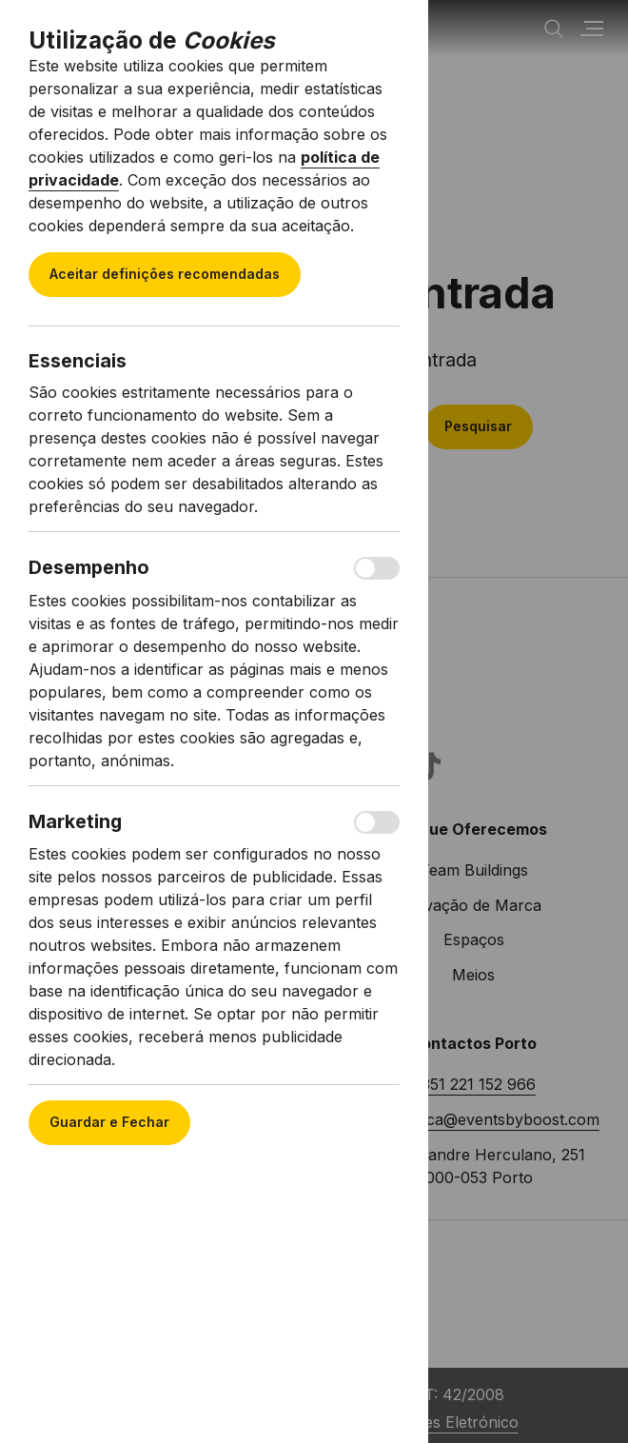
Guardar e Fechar (109, 1122)
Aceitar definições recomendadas (164, 274)
